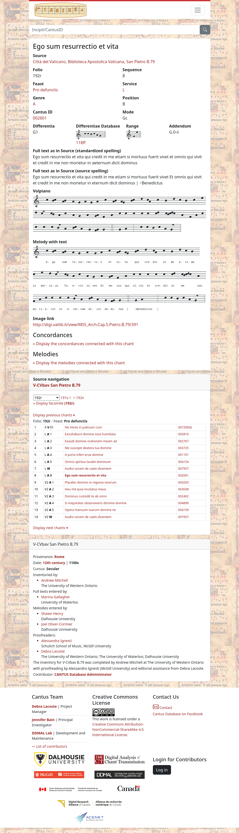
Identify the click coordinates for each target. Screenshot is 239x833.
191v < (65, 397)
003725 (183, 448)
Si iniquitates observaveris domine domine (95, 503)
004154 (183, 462)
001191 (183, 455)
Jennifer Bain (44, 719)
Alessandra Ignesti (56, 640)
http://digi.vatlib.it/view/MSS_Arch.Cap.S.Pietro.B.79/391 (85, 324)
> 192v (78, 397)
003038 (183, 489)
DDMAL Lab (42, 733)
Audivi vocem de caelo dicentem (88, 468)
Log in (162, 770)
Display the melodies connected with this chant (80, 363)
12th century (54, 562)
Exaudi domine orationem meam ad (91, 441)
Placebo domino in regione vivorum (91, 482)
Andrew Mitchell (54, 580)
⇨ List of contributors (49, 746)
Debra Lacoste (53, 651)
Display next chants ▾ (50, 527)
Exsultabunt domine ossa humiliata (90, 434)
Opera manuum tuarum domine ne (90, 510)
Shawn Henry (52, 613)
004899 (183, 503)
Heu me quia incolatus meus (85, 489)
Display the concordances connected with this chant (85, 343)
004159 (183, 510)
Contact (162, 707)
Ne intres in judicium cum (83, 427)
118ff (80, 142)
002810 (183, 434)
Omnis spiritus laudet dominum (88, 462)
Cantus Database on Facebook (178, 713)
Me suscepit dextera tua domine (88, 448)
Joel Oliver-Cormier (57, 624)
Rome (59, 556)
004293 (183, 482)
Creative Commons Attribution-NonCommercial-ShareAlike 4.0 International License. (118, 729)
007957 (183, 468)
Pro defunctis (45, 90)
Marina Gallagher (55, 596)
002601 (40, 118)
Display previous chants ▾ (54, 415)
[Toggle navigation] (198, 10)
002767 (183, 441)
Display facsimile (55, 403)
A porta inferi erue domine (84, 455)
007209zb (185, 427)
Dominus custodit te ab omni (86, 496)
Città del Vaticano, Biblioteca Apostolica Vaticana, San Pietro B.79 (94, 61)
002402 (183, 496)
